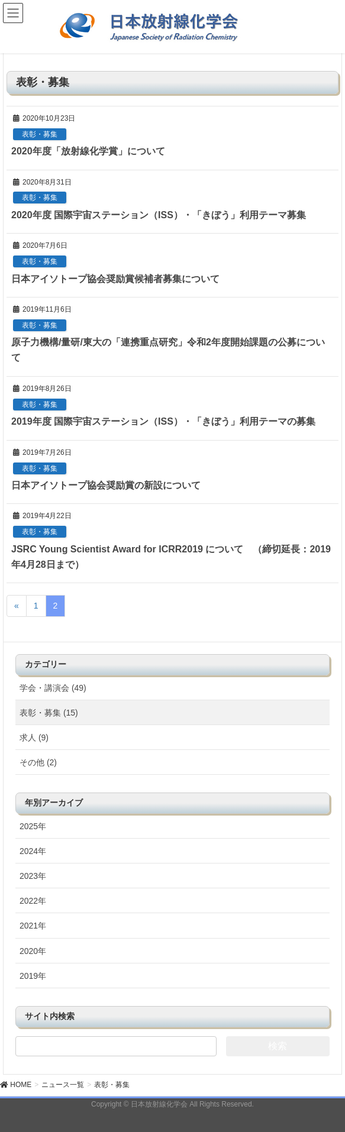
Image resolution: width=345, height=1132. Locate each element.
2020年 (33, 951)
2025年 (33, 826)
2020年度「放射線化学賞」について (88, 151)
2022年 (33, 900)
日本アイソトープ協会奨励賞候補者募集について (115, 279)
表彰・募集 (39, 134)
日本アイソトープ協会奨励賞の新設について (106, 485)
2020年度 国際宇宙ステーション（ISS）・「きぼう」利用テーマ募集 (158, 215)
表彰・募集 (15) (49, 712)
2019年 (33, 976)
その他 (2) (38, 762)
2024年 (33, 851)
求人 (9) (34, 737)
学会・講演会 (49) (53, 688)
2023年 (33, 876)
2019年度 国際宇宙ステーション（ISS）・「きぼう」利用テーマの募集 (163, 421)
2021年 (33, 925)
